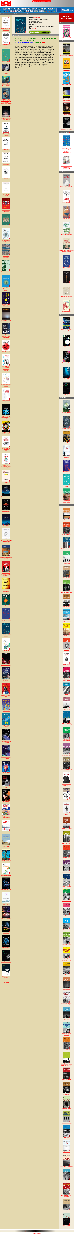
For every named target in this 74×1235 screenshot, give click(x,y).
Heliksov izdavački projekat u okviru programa (66, 150)
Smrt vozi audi (66, 1225)
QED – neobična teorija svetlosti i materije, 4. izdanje (6, 418)
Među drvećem (66, 901)
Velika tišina (6, 525)
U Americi (6, 846)
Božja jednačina (6, 511)
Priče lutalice (66, 563)
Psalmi (66, 486)
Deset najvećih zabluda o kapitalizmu (6, 449)
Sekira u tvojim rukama (66, 679)
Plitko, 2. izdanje (6, 61)
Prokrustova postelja (6, 195)
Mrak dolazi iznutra (66, 548)
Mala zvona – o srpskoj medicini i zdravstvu (6, 574)
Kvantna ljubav (66, 202)
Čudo (66, 283)
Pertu (66, 694)
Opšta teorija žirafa (6, 860)
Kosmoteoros (6, 225)
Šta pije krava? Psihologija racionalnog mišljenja (6, 368)
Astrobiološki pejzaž (6, 320)
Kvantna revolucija (6, 665)
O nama (40, 6)
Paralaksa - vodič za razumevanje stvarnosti (6, 541)
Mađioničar (66, 1094)
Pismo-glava (66, 709)
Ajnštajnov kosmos (6, 962)
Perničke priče (66, 577)
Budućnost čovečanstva (6, 680)
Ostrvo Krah (66, 930)
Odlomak (33, 28)
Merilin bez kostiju (66, 1123)
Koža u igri (6, 164)
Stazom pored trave (66, 234)
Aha (66, 1181)
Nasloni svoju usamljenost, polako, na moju (66, 251)
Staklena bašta (66, 534)
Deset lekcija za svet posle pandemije (6, 336)
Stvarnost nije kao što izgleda (6, 241)
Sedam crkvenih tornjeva (66, 413)
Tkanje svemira (6, 904)
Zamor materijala (66, 799)
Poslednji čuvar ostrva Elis (66, 1034)
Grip (6, 605)
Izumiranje (6, 933)
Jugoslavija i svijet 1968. (6, 696)
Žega (66, 974)
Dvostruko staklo (66, 944)
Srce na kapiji (66, 1049)
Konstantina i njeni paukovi (66, 740)
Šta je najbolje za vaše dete (6, 816)
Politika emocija (66, 37)
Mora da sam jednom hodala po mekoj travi (66, 1064)
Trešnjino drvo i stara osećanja (66, 1196)
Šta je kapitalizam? (6, 875)
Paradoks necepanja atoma (6, 558)
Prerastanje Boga (6, 620)
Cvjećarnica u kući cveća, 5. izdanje (6, 433)
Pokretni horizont (66, 886)
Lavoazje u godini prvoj (66, 55)
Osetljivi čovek (66, 989)
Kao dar (66, 650)
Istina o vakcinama (6, 831)
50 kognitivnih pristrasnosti (6, 84)
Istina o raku (6, 711)
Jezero (66, 915)
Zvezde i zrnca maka (66, 296)
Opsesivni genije (66, 114)
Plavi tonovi (66, 471)
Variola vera (6, 787)
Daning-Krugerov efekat (66, 186)
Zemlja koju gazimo (66, 828)
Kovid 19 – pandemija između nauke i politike (6, 467)
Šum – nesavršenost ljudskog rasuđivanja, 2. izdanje (6, 46)
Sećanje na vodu (66, 428)
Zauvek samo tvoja (66, 592)
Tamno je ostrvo (66, 872)
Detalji (66, 442)
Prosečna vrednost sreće (66, 959)
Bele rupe (66, 346)
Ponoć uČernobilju (6, 590)
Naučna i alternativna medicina (6, 289)
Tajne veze (6, 801)
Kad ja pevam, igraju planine (66, 501)
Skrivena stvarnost (6, 918)
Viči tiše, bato (66, 635)
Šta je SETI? (6, 650)
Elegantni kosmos (6, 889)
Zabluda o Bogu (6, 352)
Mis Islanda (66, 606)
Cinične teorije (6, 482)
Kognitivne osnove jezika (6, 385)
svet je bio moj (66, 664)
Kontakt (69, 6)
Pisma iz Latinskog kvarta (6, 272)
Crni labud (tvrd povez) (6, 977)
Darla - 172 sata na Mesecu (66, 784)
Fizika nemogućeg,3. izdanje (6, 742)
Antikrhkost (6, 149)
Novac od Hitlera (66, 1079)
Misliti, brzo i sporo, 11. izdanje (6, 29)
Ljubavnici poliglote (66, 769)
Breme (66, 814)
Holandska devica (66, 1108)
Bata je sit (66, 1019)
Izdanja (48, 6)
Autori (55, 6)
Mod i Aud (66, 1211)
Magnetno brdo (66, 621)
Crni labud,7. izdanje (6, 134)
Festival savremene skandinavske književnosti (66, 167)
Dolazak (66, 457)
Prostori (66, 1137)
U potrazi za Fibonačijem (6, 256)
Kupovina (62, 6)
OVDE (43, 43)
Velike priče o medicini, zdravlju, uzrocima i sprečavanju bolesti (6, 101)
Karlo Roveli (36, 17)
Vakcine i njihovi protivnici (6, 401)
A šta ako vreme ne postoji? (6, 635)
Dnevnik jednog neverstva (66, 1166)
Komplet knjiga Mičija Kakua (6, 305)
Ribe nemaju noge (66, 755)
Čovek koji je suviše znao (66, 99)
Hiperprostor (6, 947)
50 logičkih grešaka (6, 72)
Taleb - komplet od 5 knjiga (6, 210)
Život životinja (66, 218)
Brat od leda (66, 267)
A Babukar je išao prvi (66, 520)
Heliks (33, 6)
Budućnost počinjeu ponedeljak (66, 1004)
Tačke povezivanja (66, 311)
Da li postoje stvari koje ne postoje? (6, 118)
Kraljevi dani (66, 857)
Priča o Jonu (66, 1152)
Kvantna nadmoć (66, 362)
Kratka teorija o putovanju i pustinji (66, 724)
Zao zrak (66, 378)
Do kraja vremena (6, 496)
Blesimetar (66, 70)
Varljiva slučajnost (6, 179)
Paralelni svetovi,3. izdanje (6, 757)
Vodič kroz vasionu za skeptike (66, 330)
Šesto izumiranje (66, 84)
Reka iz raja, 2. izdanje (6, 726)
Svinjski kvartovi (66, 843)
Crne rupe (66, 394)
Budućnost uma (6, 772)
